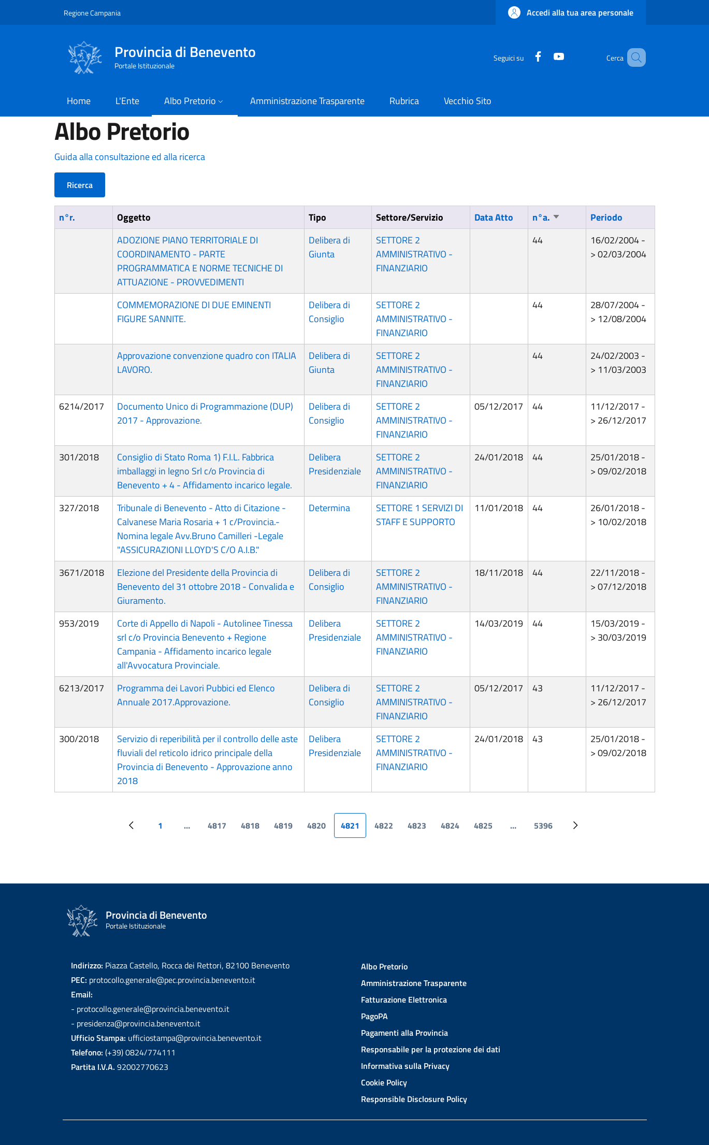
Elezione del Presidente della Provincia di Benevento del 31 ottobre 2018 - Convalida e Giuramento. (205, 586)
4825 (486, 828)
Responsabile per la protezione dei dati (430, 1049)
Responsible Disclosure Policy (414, 1099)
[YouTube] (543, 57)
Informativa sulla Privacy (405, 1066)
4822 (386, 828)
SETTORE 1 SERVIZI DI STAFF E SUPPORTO (419, 515)
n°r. (67, 217)
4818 (253, 828)
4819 (286, 828)
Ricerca (80, 185)
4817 (220, 828)
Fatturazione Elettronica (404, 999)
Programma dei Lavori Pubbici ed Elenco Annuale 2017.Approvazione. (196, 695)
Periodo (606, 217)
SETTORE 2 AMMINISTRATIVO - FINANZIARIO (414, 254)
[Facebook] (523, 57)
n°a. (546, 217)
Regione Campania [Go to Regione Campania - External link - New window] (92, 12)
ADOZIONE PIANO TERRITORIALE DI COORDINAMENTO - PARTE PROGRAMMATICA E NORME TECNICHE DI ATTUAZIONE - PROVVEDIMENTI (200, 261)
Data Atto (493, 217)
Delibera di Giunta (329, 247)
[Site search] (633, 57)
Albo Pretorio (384, 966)
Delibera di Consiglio (329, 312)
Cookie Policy (384, 1082)
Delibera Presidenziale (335, 464)
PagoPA (374, 1016)
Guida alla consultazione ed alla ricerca (129, 157)
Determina (329, 508)
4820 (319, 828)
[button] (571, 12)
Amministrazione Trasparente (414, 983)
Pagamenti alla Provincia (404, 1032)
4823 (420, 828)
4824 (453, 828)
